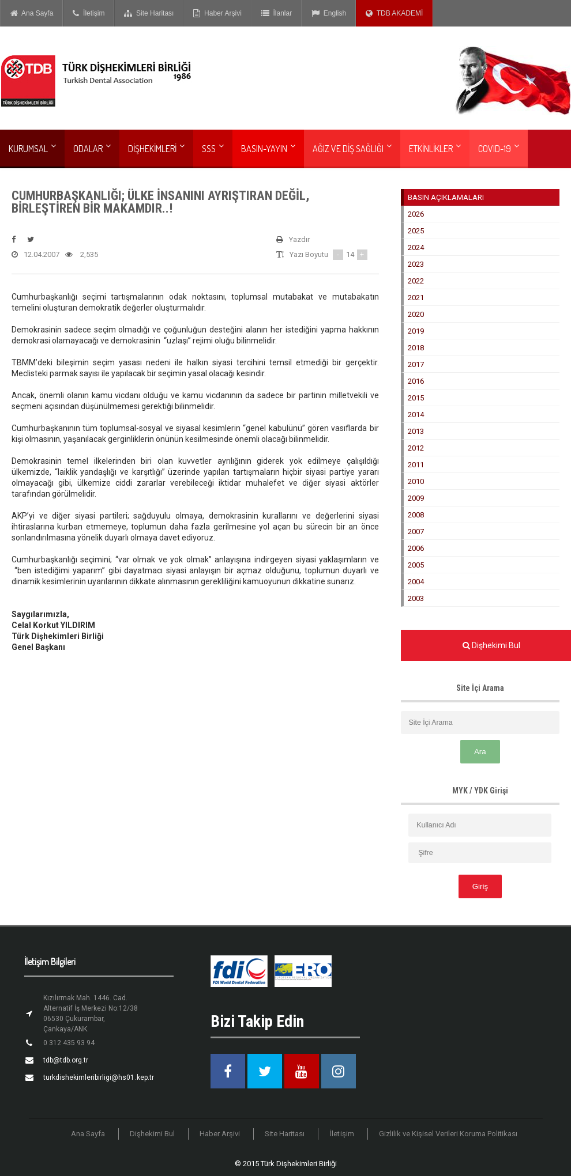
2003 (416, 598)
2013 (416, 431)
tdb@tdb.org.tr (65, 1060)
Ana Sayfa (31, 13)
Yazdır (293, 239)
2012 (416, 448)
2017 (416, 364)
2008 (416, 515)
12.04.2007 (35, 254)
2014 (416, 414)
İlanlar (276, 13)
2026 (416, 214)
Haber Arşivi (217, 13)
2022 (416, 281)
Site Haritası (149, 13)
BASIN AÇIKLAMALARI (446, 197)
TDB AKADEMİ (394, 13)
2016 (416, 381)
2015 (416, 398)
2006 (416, 548)
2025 (416, 230)
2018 (416, 347)
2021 (416, 297)
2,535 (81, 254)
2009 (416, 498)
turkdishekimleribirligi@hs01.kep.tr (98, 1077)
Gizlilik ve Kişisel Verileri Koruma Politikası (448, 1133)
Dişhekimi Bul (152, 1133)
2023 (416, 264)
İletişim (88, 13)
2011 (416, 464)
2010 (416, 481)
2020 (416, 314)
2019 (416, 331)
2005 (416, 565)
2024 (416, 247)
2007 (416, 531)
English (328, 13)
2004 (416, 581)
